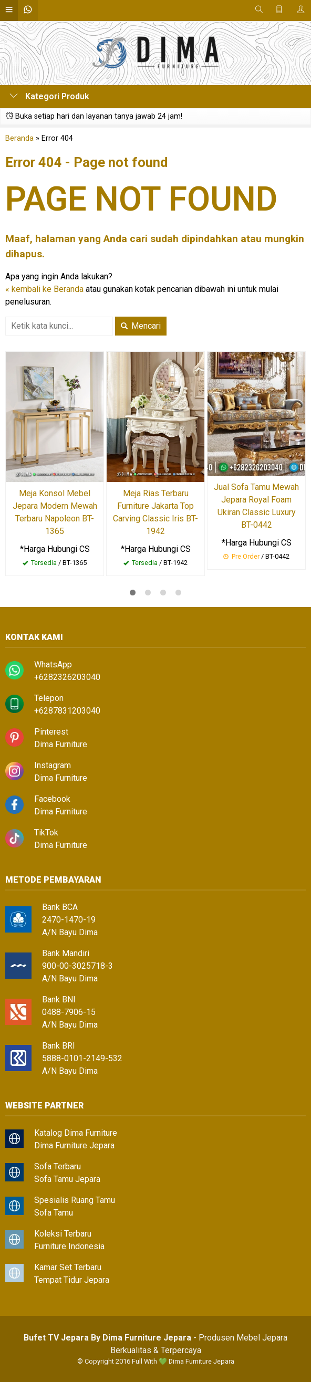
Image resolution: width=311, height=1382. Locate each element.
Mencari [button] (141, 326)
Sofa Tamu (53, 1213)
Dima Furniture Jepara (74, 1145)
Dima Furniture (60, 744)
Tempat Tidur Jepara (71, 1280)
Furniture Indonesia (69, 1246)
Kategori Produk (49, 96)
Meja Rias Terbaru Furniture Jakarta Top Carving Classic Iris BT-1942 (155, 512)
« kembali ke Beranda (44, 289)
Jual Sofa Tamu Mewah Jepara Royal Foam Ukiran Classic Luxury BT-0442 (256, 506)
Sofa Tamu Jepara (67, 1179)
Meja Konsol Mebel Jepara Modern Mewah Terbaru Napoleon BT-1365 (55, 512)
